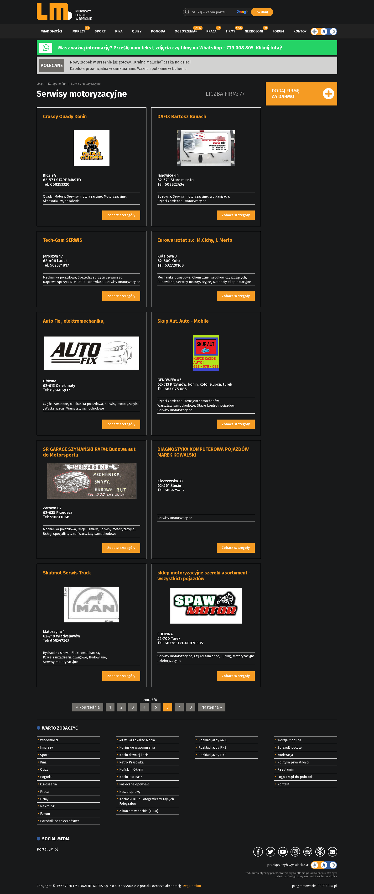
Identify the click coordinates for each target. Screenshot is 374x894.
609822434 (174, 184)
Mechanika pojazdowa (59, 277)
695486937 (60, 390)
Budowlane (95, 282)
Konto (299, 31)
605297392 (59, 640)
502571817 (59, 265)
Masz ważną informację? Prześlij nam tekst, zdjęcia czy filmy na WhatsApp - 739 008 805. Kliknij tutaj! (170, 48)
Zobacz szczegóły (121, 215)
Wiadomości (51, 31)
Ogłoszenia (185, 31)
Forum (278, 31)
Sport (100, 31)
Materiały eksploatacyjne (232, 282)
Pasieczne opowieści (134, 784)
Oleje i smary (88, 529)
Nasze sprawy (129, 792)
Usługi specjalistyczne (60, 534)
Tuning (226, 656)
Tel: (46, 184)
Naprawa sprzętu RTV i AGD (64, 282)
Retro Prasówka (131, 762)
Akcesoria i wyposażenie (61, 201)
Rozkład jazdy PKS (212, 748)
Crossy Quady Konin (65, 116)
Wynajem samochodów (201, 401)
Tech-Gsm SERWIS (62, 240)
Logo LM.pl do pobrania (295, 777)
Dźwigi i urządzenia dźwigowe (65, 657)
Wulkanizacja (219, 197)
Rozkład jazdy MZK (212, 740)
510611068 (59, 517)
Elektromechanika (85, 653)
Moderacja (285, 755)
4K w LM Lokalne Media (137, 740)
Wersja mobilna (289, 740)
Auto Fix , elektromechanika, (73, 321)
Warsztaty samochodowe (85, 408)
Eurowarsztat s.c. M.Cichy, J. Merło (194, 240)
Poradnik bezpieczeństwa (59, 821)
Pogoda (158, 31)
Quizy (136, 31)
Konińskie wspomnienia (137, 748)
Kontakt (283, 784)
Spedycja (164, 197)
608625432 (174, 490)
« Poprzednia (88, 707)
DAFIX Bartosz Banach (181, 116)
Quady (47, 197)
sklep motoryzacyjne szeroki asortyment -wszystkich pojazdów (203, 575)
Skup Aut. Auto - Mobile (183, 321)
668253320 (59, 184)
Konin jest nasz (130, 777)
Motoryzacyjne (115, 197)
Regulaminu (192, 886)
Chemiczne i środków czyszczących (219, 277)
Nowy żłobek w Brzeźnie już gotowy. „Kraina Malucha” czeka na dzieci (130, 62)
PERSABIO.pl (327, 886)
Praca (211, 31)
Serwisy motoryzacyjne (86, 83)
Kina (118, 31)
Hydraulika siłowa (56, 653)
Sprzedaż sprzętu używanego (100, 277)
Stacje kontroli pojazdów (215, 406)
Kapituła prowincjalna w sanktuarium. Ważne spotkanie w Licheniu (128, 68)
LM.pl (40, 83)
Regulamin (285, 770)
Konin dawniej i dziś (134, 755)
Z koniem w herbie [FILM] (138, 811)
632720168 (174, 265)
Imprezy (78, 31)
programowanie (304, 886)
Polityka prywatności (293, 762)
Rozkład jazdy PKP (212, 755)
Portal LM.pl (47, 849)
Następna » (211, 707)
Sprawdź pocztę (289, 748)
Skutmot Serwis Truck (67, 573)
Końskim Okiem (131, 770)
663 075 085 (176, 389)
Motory (59, 197)
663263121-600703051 (185, 643)
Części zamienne (169, 201)
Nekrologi (254, 31)
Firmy (230, 31)
